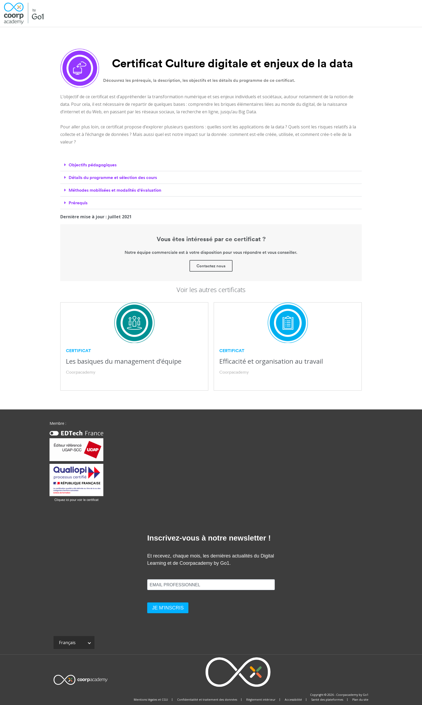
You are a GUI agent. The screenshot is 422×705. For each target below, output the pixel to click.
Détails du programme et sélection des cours (113, 177)
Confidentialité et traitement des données (207, 700)
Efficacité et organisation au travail (271, 361)
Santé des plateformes (327, 700)
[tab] (211, 165)
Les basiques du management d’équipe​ (123, 361)
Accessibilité (293, 700)
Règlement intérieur (261, 700)
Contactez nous (211, 265)
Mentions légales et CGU (151, 700)
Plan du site (360, 700)
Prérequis (78, 202)
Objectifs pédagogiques (93, 164)
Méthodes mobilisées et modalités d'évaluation (115, 190)
